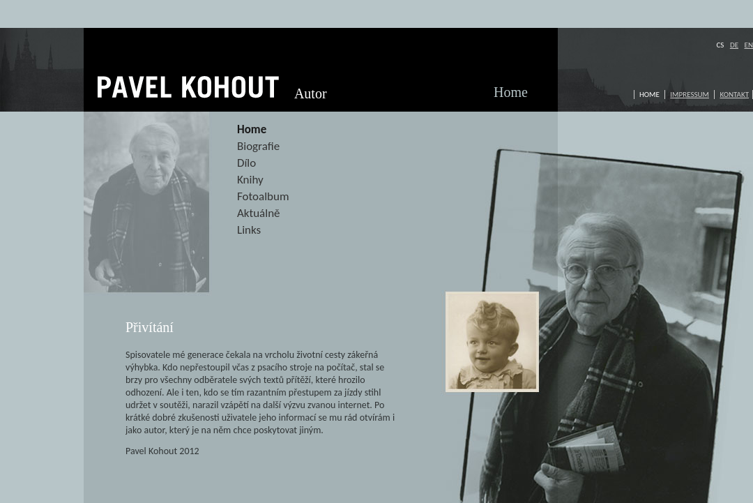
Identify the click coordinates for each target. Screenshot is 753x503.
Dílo (246, 163)
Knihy (250, 179)
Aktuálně (258, 213)
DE (734, 45)
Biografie (258, 146)
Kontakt (734, 94)
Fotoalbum (263, 196)
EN (749, 45)
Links (249, 230)
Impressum (689, 94)
